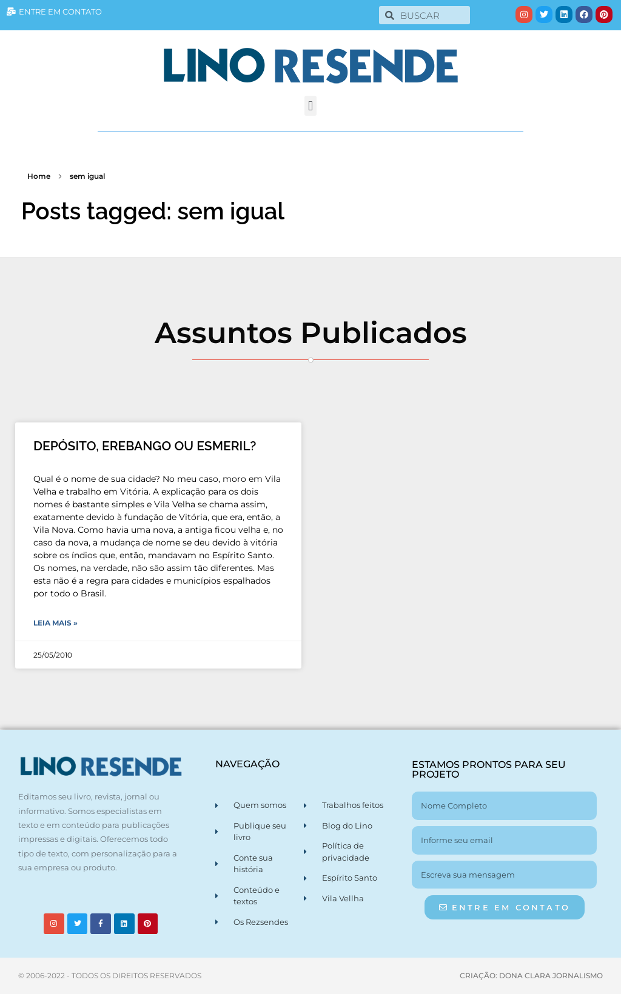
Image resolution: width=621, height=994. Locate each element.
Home (38, 176)
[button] (310, 106)
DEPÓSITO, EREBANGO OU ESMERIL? (144, 445)
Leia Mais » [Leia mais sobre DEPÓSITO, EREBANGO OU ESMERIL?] (55, 622)
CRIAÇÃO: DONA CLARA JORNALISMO (531, 975)
